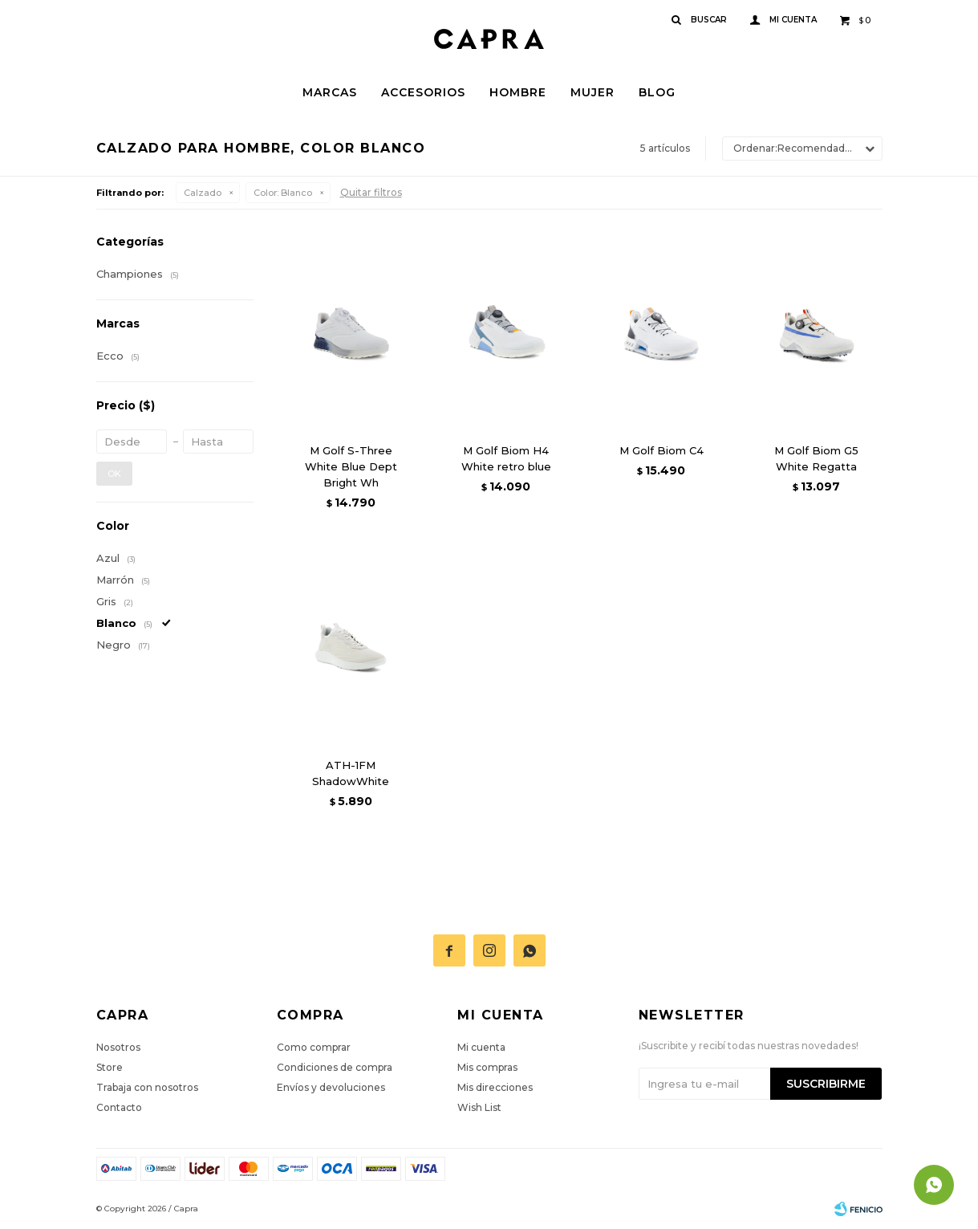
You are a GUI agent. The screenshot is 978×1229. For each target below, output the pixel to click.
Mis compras (487, 1067)
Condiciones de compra (334, 1067)
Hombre (517, 92)
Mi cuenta (481, 1047)
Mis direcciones (495, 1087)
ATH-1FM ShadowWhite (350, 773)
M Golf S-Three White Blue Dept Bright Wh (351, 466)
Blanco (283, 192)
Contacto (119, 1107)
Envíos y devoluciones (331, 1087)
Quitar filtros (371, 192)
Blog (657, 92)
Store (109, 1067)
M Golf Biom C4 (661, 450)
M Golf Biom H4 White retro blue (506, 458)
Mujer (592, 92)
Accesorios (423, 92)
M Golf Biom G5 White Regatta (816, 458)
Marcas (329, 92)
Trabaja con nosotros (147, 1087)
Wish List (479, 1107)
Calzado (202, 192)
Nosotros (118, 1047)
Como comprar (314, 1047)
